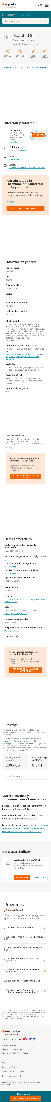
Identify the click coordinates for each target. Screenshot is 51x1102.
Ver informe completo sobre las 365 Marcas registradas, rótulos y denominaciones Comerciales (25, 356)
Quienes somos (9, 1046)
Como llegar (14, 142)
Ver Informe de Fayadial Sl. (25, 1098)
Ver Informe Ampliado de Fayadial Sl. (25, 477)
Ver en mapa (38, 135)
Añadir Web (14, 159)
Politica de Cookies (10, 1067)
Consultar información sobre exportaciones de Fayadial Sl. (24, 600)
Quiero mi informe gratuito (25, 208)
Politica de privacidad (11, 1076)
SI (5, 560)
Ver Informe (22, 877)
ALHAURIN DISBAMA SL (27, 860)
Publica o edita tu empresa (15, 1053)
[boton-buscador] (45, 21)
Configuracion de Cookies (13, 1071)
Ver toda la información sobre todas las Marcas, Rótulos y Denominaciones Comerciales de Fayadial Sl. (25, 828)
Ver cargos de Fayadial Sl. (15, 614)
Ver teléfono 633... (22, 150)
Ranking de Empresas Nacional (17, 741)
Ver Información (11, 567)
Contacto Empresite (12, 1049)
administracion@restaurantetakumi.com (27, 168)
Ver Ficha (39, 877)
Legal (4, 1062)
